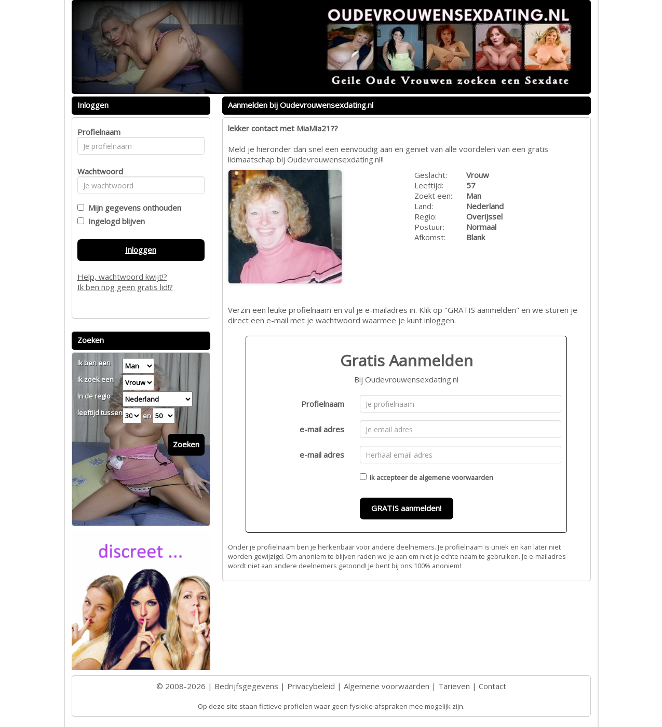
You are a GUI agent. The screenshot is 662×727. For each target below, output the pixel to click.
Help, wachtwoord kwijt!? (122, 276)
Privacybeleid (311, 686)
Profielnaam (322, 404)
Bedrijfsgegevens (246, 686)
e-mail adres (322, 429)
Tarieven (454, 686)
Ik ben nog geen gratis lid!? (125, 287)
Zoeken (186, 444)
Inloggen (140, 249)
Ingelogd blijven (114, 221)
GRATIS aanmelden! (406, 508)
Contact (492, 686)
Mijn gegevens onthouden (132, 207)
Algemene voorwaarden (386, 686)
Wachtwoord (97, 171)
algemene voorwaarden (456, 477)
